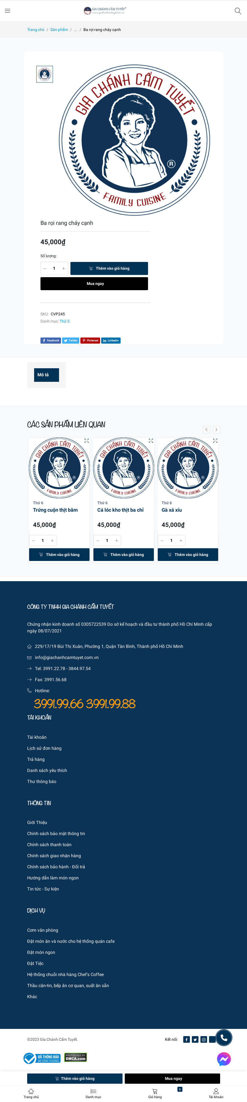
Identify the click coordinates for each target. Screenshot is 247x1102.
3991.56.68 (55, 679)
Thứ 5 (65, 321)
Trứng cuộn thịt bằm (55, 510)
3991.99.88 (110, 704)
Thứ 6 (38, 503)
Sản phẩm (59, 29)
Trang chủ (35, 29)
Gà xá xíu (172, 510)
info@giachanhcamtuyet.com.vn (67, 657)
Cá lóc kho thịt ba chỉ (120, 510)
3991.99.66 (60, 704)
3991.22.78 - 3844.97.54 (67, 668)
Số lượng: (48, 256)
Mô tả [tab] (43, 374)
